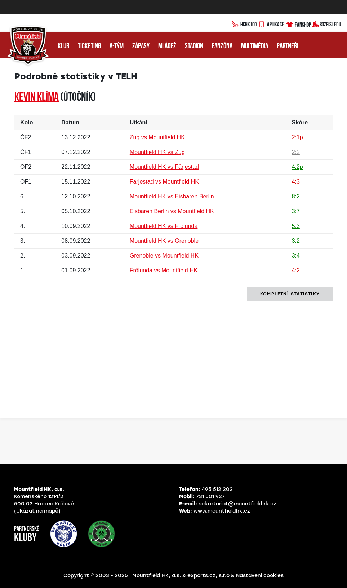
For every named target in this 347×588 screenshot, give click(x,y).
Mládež (167, 46)
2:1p (297, 137)
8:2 (296, 196)
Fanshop (298, 24)
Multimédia (254, 46)
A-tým (117, 46)
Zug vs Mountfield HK (157, 137)
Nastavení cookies (260, 575)
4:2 (296, 270)
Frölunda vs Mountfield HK (164, 270)
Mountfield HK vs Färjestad (164, 167)
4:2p (297, 167)
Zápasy (141, 46)
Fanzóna (222, 46)
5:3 (296, 226)
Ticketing (89, 46)
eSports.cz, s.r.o (208, 575)
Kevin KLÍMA (36, 98)
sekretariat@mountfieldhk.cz (237, 504)
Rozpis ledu (326, 23)
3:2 (296, 241)
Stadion (194, 46)
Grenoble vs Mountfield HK (164, 256)
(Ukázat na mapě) (37, 511)
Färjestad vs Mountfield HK (164, 182)
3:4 (296, 256)
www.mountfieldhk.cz (221, 511)
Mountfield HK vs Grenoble (164, 241)
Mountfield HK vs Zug (157, 152)
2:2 (296, 152)
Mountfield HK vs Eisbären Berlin (172, 196)
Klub (63, 46)
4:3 (296, 182)
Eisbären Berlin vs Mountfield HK (172, 211)
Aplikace (271, 23)
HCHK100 (244, 23)
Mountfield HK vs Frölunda (164, 226)
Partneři (287, 46)
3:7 (296, 211)
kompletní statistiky (290, 294)
